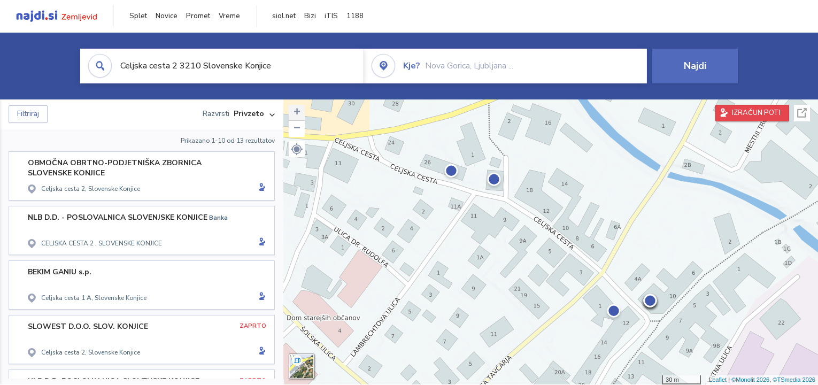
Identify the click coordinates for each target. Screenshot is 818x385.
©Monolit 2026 (750, 379)
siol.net (284, 16)
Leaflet (718, 379)
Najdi (695, 65)
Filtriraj (28, 114)
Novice (167, 16)
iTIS (331, 16)
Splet (138, 16)
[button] (297, 149)
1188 (355, 16)
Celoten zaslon (802, 113)
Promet (198, 16)
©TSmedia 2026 (794, 379)
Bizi (310, 16)
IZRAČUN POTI (756, 113)
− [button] (297, 129)
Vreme (229, 16)
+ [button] (297, 113)
